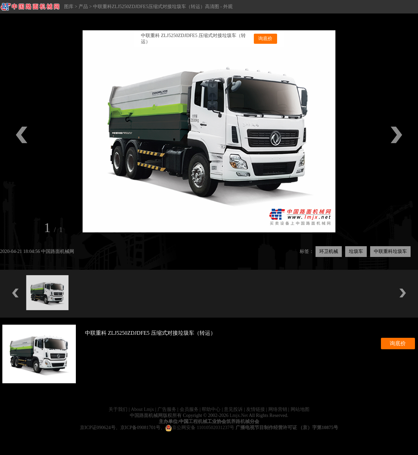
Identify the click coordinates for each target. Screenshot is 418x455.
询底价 (265, 38)
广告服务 (166, 409)
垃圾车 (356, 251)
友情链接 (255, 409)
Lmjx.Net (239, 415)
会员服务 (189, 409)
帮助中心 (211, 409)
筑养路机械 (238, 421)
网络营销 (277, 409)
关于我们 (118, 409)
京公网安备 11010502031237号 (199, 427)
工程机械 (197, 421)
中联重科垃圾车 (390, 251)
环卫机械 (328, 251)
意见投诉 (233, 409)
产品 (83, 6)
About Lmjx (142, 409)
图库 (68, 6)
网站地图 (300, 409)
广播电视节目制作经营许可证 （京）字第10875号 (287, 427)
